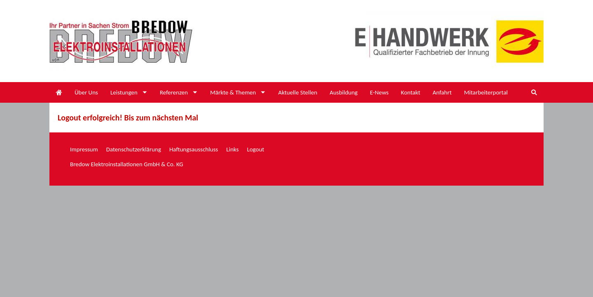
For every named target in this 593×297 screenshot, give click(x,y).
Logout (255, 149)
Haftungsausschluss (193, 149)
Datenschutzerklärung (133, 149)
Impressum (84, 149)
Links (232, 149)
